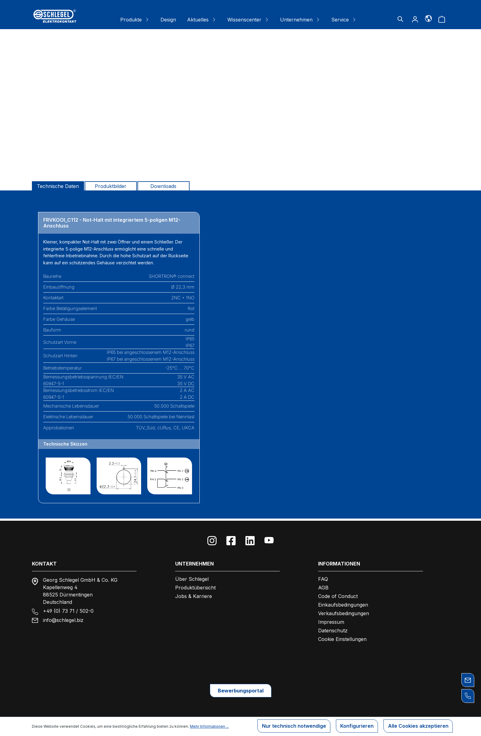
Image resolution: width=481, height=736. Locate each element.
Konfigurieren (355, 727)
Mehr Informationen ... (209, 726)
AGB (323, 585)
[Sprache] (428, 18)
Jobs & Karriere (193, 594)
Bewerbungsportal (241, 690)
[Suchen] (400, 19)
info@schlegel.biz (63, 618)
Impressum (331, 620)
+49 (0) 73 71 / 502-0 (68, 609)
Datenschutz (333, 628)
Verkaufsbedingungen (343, 611)
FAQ (323, 577)
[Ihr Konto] (415, 19)
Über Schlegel (192, 577)
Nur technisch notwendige (291, 727)
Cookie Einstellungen (342, 637)
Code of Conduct (338, 594)
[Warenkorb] (441, 19)
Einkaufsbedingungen (343, 603)
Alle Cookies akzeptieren (417, 727)
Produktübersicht (195, 585)
